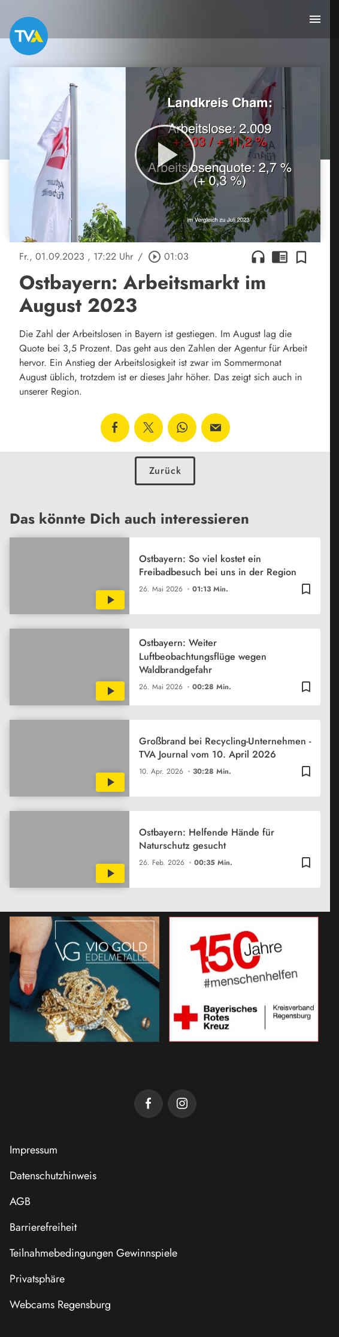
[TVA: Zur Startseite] (29, 36)
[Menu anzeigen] (315, 19)
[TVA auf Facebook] (148, 1103)
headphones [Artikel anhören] (258, 256)
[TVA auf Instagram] (182, 1103)
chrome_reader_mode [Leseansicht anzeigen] (279, 256)
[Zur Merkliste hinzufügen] (301, 256)
